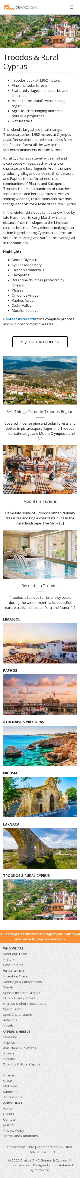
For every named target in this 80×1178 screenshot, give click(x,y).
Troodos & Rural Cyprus (21, 1064)
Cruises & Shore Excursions (24, 1003)
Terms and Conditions (20, 1136)
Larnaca (9, 1059)
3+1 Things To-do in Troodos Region (40, 411)
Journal (8, 1125)
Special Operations (18, 1014)
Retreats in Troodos (40, 585)
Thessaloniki (13, 1097)
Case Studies (13, 965)
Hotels (8, 1025)
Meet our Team (15, 954)
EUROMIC (65, 1147)
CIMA (30, 1152)
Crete (7, 1080)
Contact (9, 1119)
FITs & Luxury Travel (19, 998)
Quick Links (12, 1103)
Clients (8, 1114)
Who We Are (13, 948)
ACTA (41, 1152)
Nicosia (8, 1053)
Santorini (10, 1091)
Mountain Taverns (40, 501)
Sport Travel (13, 1009)
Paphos (9, 1042)
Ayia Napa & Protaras (19, 1048)
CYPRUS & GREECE (16, 1031)
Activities (10, 1020)
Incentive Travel (15, 976)
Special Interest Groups (21, 993)
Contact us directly (19, 319)
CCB (51, 1152)
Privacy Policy (13, 1130)
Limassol (10, 1037)
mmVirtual (42, 1170)
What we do (13, 971)
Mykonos (10, 1086)
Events (8, 987)
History (9, 959)
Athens (9, 1075)
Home (8, 1108)
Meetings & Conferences (22, 982)
